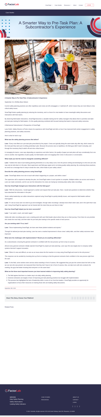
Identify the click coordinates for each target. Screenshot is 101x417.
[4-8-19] (50, 67)
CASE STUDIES (45, 397)
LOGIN (75, 402)
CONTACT (75, 399)
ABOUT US (76, 397)
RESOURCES (45, 399)
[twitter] (77, 406)
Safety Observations (16, 401)
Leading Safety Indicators (18, 404)
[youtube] (79, 406)
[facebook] (72, 406)
